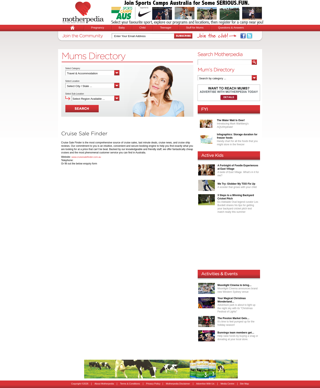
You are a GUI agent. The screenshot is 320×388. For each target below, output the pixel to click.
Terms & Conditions (130, 383)
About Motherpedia (104, 383)
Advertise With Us (205, 383)
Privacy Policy (153, 383)
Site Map (244, 383)
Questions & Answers (231, 27)
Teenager (165, 27)
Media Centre (227, 383)
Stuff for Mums (194, 27)
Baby (122, 27)
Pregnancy (97, 27)
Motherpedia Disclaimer (178, 383)
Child (142, 27)
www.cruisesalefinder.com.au (86, 157)
